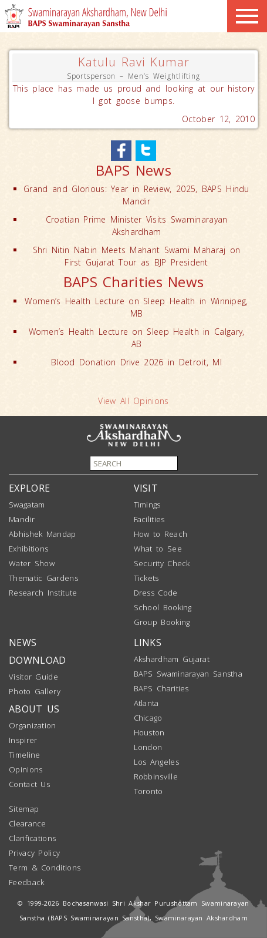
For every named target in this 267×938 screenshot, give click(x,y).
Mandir (22, 519)
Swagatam (27, 504)
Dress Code (156, 592)
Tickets (146, 578)
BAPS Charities (161, 688)
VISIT (146, 488)
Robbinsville (156, 776)
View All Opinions (133, 400)
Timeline (24, 754)
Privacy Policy (34, 853)
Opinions (25, 769)
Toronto (148, 791)
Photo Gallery (34, 691)
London (148, 747)
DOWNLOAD (37, 660)
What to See (158, 548)
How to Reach (161, 534)
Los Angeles (156, 762)
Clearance (27, 823)
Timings (147, 504)
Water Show (32, 563)
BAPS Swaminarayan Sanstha (188, 673)
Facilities (149, 519)
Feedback (26, 882)
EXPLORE (29, 488)
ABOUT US (34, 708)
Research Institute (43, 592)
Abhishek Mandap (42, 534)
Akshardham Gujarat (171, 659)
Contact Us (29, 784)
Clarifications (32, 838)
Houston (149, 732)
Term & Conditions (44, 867)
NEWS (22, 642)
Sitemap (24, 808)
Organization (32, 725)
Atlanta (146, 703)
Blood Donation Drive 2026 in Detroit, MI (136, 362)
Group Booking (162, 622)
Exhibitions (28, 548)
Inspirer (23, 740)
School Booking (163, 607)
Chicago (148, 717)
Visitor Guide (33, 676)
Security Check (162, 563)
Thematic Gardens (43, 578)
